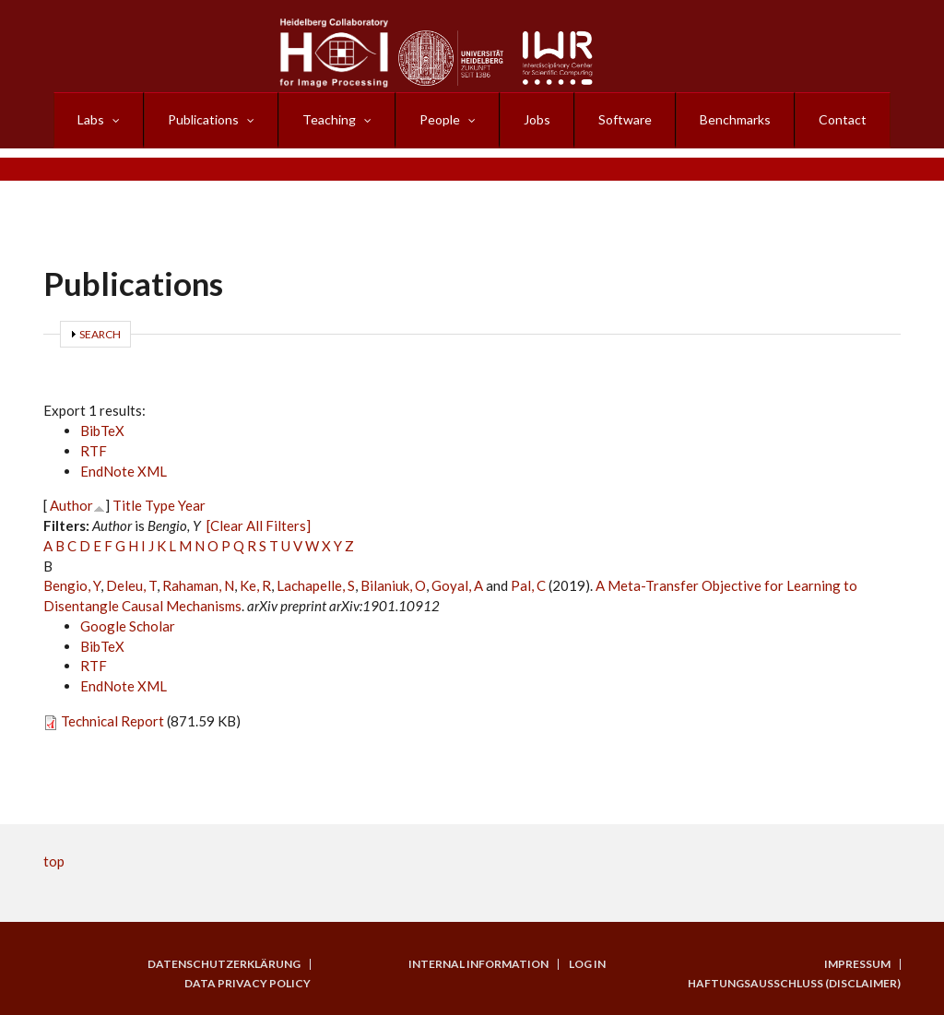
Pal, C (528, 585)
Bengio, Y (71, 585)
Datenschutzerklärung (224, 964)
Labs (90, 119)
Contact (843, 119)
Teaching (329, 119)
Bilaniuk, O (393, 585)
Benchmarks (735, 119)
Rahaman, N (198, 585)
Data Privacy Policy (247, 983)
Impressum (857, 964)
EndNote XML (123, 471)
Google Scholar (127, 626)
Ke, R (255, 585)
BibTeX (102, 430)
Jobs (537, 119)
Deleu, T (131, 585)
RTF (93, 451)
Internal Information (478, 964)
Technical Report (112, 721)
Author (71, 505)
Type (160, 505)
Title (127, 505)
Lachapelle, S (316, 585)
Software (625, 119)
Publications (203, 119)
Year (192, 505)
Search (100, 334)
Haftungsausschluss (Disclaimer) (794, 983)
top (54, 861)
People (439, 119)
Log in (587, 964)
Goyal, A (457, 585)
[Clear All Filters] (258, 525)
